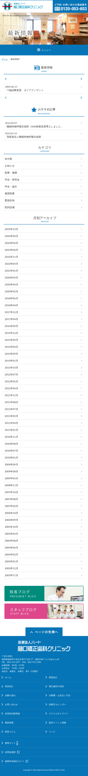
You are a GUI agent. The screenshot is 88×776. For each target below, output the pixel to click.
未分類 (8, 158)
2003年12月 (11, 568)
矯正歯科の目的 (56, 686)
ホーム (5, 59)
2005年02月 (11, 533)
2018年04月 (11, 305)
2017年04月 (11, 319)
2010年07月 (11, 450)
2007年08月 (11, 499)
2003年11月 (11, 575)
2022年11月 (11, 256)
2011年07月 (11, 409)
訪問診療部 (10, 752)
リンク (52, 731)
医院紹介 (53, 677)
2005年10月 (11, 526)
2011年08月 (11, 402)
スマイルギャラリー (58, 713)
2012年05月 (11, 381)
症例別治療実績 (12, 713)
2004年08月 (11, 540)
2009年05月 (11, 478)
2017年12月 (11, 312)
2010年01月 (11, 457)
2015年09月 (11, 339)
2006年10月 (11, 512)
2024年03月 (11, 235)
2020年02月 (11, 291)
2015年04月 (11, 346)
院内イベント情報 (57, 722)
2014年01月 (11, 360)
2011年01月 (11, 429)
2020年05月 (11, 277)
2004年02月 (11, 554)
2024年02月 (11, 242)
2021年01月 (11, 270)
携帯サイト (10, 743)
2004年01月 (11, 561)
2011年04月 (11, 422)
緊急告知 (10, 200)
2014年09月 (11, 353)
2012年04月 (11, 388)
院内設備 (10, 207)
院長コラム (10, 731)
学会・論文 (11, 186)
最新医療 (10, 193)
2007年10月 (11, 492)
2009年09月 (11, 464)
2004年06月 (11, 547)
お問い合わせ (11, 704)
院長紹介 (9, 686)
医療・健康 (11, 172)
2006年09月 (11, 519)
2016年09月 (11, 325)
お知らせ (10, 165)
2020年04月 (11, 284)
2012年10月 (11, 367)
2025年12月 (11, 229)
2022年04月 (11, 263)
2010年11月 (11, 436)
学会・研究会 (13, 179)
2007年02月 (11, 505)
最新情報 (9, 722)
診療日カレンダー (57, 704)
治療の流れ (10, 695)
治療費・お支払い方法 (59, 695)
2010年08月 (11, 443)
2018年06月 (11, 298)
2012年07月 (11, 374)
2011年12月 (11, 395)
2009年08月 (11, 471)
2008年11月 (11, 485)
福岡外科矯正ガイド (14, 761)
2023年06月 (11, 249)
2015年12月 (11, 332)
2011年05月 (11, 415)
